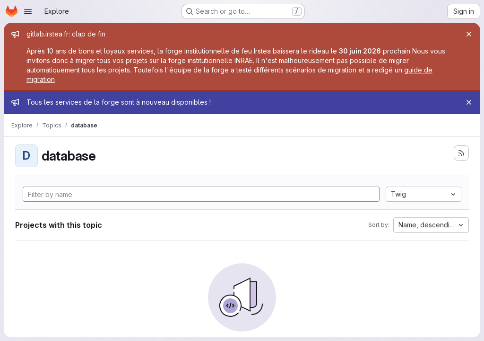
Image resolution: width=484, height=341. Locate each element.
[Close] (469, 34)
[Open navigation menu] (27, 11)
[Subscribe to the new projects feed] (461, 153)
